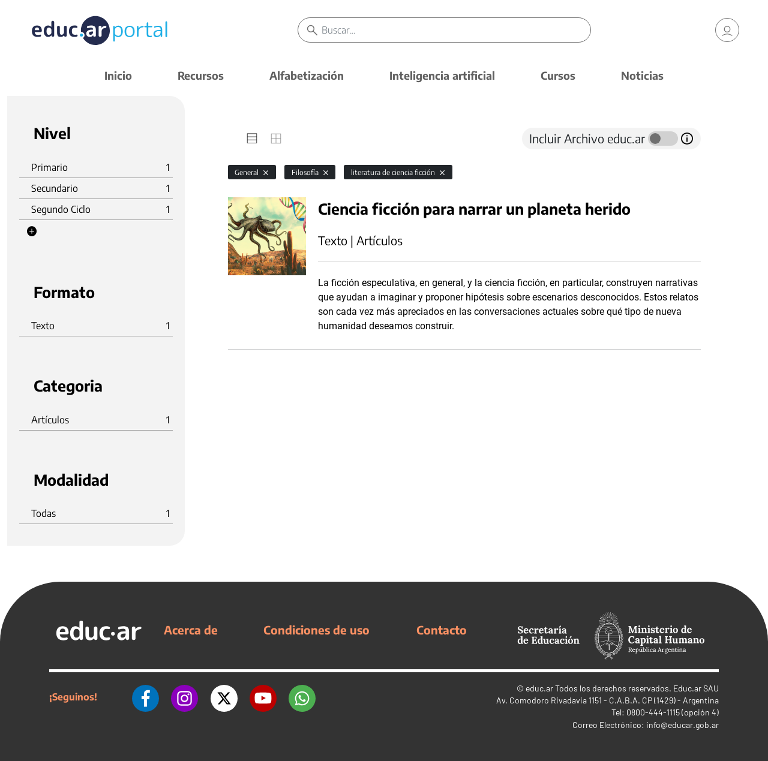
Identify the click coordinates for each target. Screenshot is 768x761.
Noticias (642, 75)
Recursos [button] (201, 75)
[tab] (252, 138)
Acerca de (191, 629)
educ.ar (539, 688)
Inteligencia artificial (442, 75)
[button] (31, 231)
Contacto (441, 629)
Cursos (558, 75)
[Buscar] (456, 30)
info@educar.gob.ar (682, 725)
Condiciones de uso (316, 629)
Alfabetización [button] (306, 75)
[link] (727, 30)
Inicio (118, 75)
